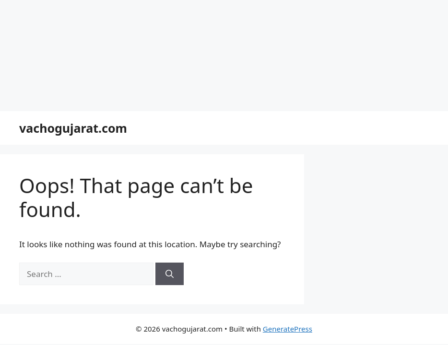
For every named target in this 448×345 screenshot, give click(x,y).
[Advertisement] (224, 55)
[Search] (169, 274)
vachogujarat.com (73, 128)
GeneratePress (287, 329)
